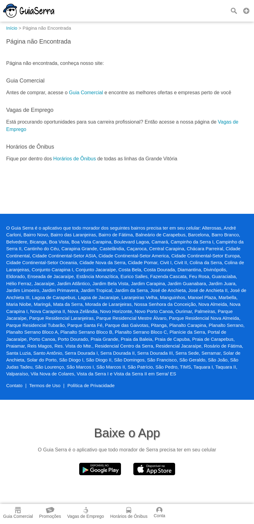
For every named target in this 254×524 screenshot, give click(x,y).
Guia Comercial (86, 92)
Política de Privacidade (91, 385)
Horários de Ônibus (74, 158)
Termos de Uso (45, 385)
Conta (159, 512)
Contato (14, 385)
